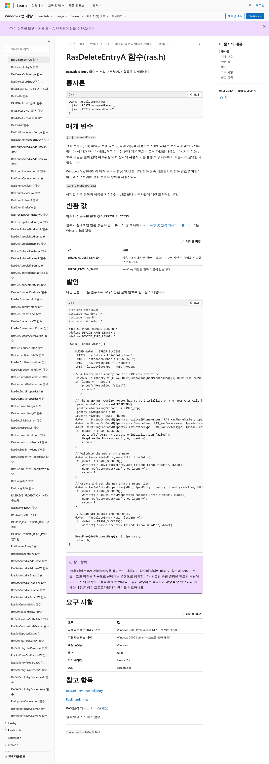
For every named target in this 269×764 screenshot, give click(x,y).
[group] (134, 429)
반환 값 (225, 61)
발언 (224, 67)
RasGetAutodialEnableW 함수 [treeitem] (29, 251)
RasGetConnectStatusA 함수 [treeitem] (28, 285)
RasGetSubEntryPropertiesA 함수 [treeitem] (30, 459)
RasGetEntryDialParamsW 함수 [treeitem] (30, 384)
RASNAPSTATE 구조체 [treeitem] (24, 515)
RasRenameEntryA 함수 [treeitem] (25, 546)
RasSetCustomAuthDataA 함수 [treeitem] (30, 619)
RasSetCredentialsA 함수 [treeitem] (26, 604)
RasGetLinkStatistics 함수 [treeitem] (26, 420)
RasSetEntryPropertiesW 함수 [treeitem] (29, 670)
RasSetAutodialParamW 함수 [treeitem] (28, 597)
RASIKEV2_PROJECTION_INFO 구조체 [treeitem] (29, 497)
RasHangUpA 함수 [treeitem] (22, 481)
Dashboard (255, 16)
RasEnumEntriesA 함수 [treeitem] (25, 200)
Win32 (94, 44)
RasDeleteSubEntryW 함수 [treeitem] (27, 81)
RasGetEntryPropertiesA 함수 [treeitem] (29, 391)
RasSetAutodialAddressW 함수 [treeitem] (29, 568)
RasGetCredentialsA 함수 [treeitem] (26, 314)
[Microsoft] (7, 5)
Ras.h (161, 44)
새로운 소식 (235, 16)
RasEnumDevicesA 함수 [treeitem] (25, 185)
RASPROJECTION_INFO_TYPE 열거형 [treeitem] (29, 536)
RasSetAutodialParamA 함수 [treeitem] (28, 590)
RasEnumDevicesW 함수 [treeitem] (26, 193)
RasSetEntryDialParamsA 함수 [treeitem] (29, 648)
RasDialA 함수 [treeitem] (19, 96)
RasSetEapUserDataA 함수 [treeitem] (27, 633)
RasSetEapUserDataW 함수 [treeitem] (27, 641)
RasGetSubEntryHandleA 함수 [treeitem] (29, 442)
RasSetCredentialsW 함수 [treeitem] (26, 612)
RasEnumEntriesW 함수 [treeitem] (25, 207)
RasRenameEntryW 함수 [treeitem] (25, 554)
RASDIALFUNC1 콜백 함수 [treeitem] (27, 110)
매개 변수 (227, 56)
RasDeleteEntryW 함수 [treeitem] (24, 67)
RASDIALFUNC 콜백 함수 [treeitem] (26, 103)
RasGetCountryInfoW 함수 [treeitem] (27, 307)
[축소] (49, 40)
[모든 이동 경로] (69, 44)
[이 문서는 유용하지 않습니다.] (226, 97)
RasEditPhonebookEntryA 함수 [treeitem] (29, 132)
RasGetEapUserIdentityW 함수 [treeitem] (29, 369)
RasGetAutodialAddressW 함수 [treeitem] (30, 236)
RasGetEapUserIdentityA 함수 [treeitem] (29, 362)
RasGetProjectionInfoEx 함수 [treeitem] (28, 435)
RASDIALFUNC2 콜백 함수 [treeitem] (27, 118)
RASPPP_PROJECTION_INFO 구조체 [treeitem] (30, 524)
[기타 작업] (199, 44)
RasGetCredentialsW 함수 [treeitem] (26, 321)
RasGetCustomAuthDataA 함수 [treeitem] (30, 328)
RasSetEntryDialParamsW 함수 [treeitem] (29, 655)
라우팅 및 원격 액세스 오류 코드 (169, 225)
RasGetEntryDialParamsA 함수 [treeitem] (29, 377)
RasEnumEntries (77, 699)
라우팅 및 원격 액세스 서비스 (133, 44)
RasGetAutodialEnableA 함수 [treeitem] (28, 243)
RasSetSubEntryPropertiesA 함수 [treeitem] (29, 679)
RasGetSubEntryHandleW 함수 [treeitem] (29, 449)
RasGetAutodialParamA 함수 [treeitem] (28, 258)
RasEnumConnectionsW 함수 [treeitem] (29, 178)
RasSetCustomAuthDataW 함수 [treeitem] (30, 626)
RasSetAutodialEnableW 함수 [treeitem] (28, 583)
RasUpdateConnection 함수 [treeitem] (28, 701)
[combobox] (27, 49)
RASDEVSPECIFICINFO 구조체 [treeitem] (29, 89)
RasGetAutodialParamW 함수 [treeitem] (29, 265)
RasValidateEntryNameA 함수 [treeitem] (29, 708)
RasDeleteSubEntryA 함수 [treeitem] (26, 74)
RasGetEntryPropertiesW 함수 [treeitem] (29, 398)
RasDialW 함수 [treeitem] (20, 125)
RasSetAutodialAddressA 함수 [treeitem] (29, 561)
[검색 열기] (250, 5)
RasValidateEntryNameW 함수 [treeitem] (29, 716)
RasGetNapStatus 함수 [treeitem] (25, 427)
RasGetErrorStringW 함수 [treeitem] (26, 413)
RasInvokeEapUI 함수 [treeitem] (24, 507)
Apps (81, 44)
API (107, 44)
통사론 (225, 51)
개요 (105, 708)
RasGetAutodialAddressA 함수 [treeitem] (29, 229)
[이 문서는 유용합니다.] (221, 97)
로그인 (260, 5)
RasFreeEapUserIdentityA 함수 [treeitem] (29, 214)
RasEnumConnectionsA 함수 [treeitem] (28, 171)
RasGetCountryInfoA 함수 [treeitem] (27, 299)
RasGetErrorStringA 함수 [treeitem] (26, 406)
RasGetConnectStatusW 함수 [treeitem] (29, 292)
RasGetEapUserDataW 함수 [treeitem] (27, 355)
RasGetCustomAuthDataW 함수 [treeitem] (29, 338)
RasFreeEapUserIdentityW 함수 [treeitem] (30, 222)
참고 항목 (227, 77)
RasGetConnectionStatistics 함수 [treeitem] (29, 275)
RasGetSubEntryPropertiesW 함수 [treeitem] (30, 471)
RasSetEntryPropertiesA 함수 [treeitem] (28, 662)
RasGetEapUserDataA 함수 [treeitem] (27, 348)
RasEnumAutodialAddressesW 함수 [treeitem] (29, 161)
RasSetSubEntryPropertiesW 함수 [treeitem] (30, 691)
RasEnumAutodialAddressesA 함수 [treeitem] (29, 149)
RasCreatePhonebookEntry (84, 690)
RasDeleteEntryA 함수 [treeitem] (24, 59)
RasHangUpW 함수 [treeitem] (22, 488)
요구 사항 (227, 72)
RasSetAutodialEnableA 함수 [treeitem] (28, 575)
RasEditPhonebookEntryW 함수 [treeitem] (30, 139)
